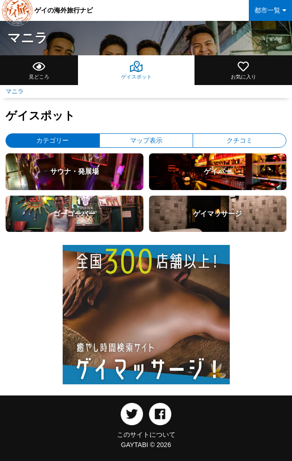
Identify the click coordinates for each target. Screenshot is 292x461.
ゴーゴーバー (74, 213)
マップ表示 (146, 140)
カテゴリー (52, 140)
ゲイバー (218, 171)
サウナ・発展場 (74, 171)
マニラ (27, 38)
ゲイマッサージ (217, 213)
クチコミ (240, 140)
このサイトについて (146, 434)
